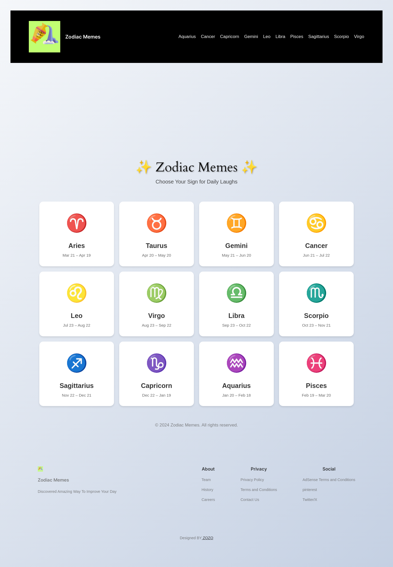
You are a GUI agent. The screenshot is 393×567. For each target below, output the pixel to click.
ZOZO (207, 538)
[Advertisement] (196, 115)
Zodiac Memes (82, 37)
